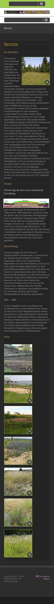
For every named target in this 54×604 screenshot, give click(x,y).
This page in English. (43, 577)
